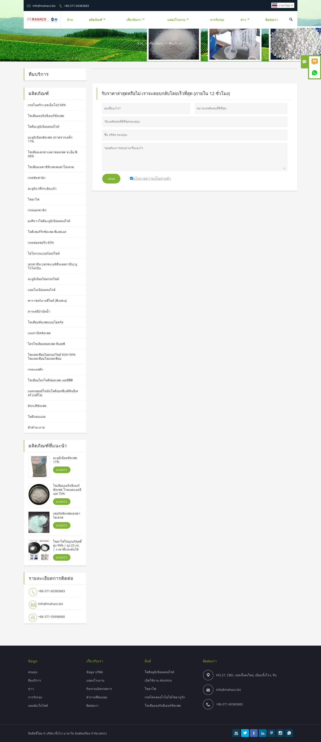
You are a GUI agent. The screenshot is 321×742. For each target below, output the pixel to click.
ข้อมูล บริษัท (94, 672)
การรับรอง (217, 20)
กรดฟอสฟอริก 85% (41, 242)
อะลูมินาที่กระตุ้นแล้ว (42, 188)
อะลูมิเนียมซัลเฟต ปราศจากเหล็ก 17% (50, 139)
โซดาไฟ (33, 199)
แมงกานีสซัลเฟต (39, 333)
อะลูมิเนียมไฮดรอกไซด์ (43, 279)
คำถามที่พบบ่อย (96, 697)
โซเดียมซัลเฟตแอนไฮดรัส (45, 322)
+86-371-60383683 (76, 6)
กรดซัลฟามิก (36, 178)
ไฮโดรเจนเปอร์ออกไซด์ (44, 253)
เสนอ (111, 178)
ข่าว (244, 20)
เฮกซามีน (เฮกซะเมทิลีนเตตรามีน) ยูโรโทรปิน (52, 266)
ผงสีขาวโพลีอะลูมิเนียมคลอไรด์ (49, 221)
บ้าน (70, 20)
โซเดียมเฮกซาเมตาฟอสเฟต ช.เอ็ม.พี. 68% (53, 154)
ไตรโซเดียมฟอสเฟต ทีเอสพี (46, 344)
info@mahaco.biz (43, 6)
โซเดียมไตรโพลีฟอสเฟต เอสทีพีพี (50, 380)
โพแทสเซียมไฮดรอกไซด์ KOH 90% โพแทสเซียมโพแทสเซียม (52, 356)
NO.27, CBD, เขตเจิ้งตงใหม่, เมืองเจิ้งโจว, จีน (246, 675)
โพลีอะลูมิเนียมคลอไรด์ (43, 126)
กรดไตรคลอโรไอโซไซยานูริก (165, 697)
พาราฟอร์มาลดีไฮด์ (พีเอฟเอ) (47, 300)
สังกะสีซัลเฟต (37, 406)
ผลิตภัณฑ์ (97, 20)
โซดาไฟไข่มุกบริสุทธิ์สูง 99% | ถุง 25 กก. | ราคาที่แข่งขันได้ (67, 545)
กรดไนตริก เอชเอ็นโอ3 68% (47, 105)
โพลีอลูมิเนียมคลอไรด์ (159, 672)
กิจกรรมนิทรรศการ (99, 689)
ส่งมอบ (32, 672)
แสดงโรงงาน (178, 20)
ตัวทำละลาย (36, 427)
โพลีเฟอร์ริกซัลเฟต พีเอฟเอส (47, 232)
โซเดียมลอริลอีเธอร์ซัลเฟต (46, 116)
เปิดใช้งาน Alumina (158, 680)
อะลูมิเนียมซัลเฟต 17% (65, 460)
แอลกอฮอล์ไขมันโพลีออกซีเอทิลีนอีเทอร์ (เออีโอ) (53, 393)
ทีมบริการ (34, 680)
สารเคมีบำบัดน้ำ (39, 311)
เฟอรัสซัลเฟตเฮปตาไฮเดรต (66, 515)
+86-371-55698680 (51, 617)
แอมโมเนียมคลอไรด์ (41, 290)
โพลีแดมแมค (36, 416)
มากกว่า (61, 470)
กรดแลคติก (35, 369)
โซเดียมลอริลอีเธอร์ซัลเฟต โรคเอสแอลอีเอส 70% (67, 490)
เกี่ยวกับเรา (136, 20)
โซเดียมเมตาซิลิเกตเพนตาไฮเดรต (51, 167)
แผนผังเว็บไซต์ (38, 705)
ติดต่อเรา (271, 20)
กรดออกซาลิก (37, 210)
